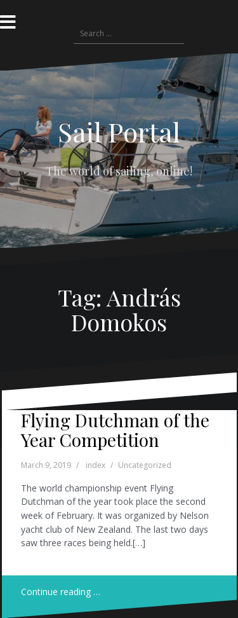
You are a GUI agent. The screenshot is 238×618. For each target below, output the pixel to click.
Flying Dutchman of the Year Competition (115, 429)
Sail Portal (119, 131)
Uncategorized (144, 465)
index (95, 465)
